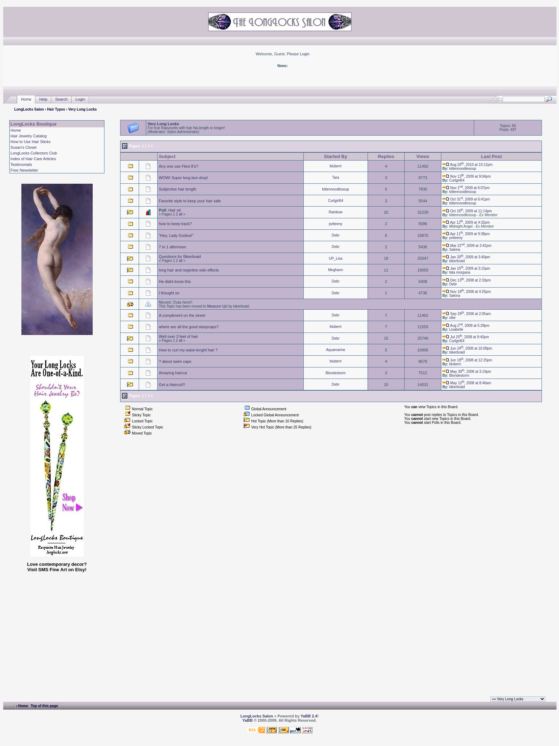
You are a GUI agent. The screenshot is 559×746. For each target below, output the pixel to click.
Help (43, 99)
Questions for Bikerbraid (180, 256)
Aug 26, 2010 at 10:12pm (467, 165)
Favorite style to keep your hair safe (190, 201)
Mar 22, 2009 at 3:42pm (466, 246)
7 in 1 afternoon (172, 247)
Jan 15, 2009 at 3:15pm (466, 268)
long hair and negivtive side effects (189, 270)
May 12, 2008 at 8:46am (466, 383)
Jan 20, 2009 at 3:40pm (466, 257)
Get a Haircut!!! (172, 384)
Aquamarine (335, 350)
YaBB (247, 720)
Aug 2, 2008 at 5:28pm (465, 326)
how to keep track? (175, 224)
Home (26, 99)
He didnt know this (175, 281)
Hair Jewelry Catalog (28, 136)
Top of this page (44, 706)
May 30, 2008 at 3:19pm (466, 372)
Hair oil (174, 210)
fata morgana (459, 272)
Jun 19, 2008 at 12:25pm (467, 360)
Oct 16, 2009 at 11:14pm (467, 211)
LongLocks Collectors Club (33, 153)
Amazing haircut (173, 373)
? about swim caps (175, 361)
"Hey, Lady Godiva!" (176, 235)
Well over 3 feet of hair (178, 336)
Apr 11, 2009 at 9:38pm (466, 234)
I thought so (169, 293)
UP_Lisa (335, 258)
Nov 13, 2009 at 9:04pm (466, 176)
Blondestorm (335, 373)
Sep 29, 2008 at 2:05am (466, 314)
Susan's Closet (23, 147)
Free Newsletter (24, 170)
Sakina (454, 250)
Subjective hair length (177, 189)
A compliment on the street (182, 315)
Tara (335, 177)
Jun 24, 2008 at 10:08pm (467, 348)
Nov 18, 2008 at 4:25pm (466, 292)
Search (61, 99)
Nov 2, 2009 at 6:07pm (465, 188)
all (181, 214)
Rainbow (336, 212)
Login (304, 54)
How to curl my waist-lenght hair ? (188, 350)
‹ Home (22, 706)
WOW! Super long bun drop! (183, 178)
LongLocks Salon (29, 109)
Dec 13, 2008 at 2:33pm (466, 280)
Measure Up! (217, 306)
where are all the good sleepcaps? (189, 327)
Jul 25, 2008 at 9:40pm (465, 337)
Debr (336, 235)
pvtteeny (335, 224)
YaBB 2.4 (309, 716)
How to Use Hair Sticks (30, 141)
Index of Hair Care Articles (33, 159)
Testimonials (21, 164)
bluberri (336, 166)
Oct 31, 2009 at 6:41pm (466, 199)
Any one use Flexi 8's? (178, 166)
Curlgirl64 (457, 180)
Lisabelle (456, 329)
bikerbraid (457, 261)
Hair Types (56, 109)
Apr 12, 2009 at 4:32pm (466, 222)
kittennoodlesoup (462, 169)
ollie (452, 318)
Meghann (335, 270)
